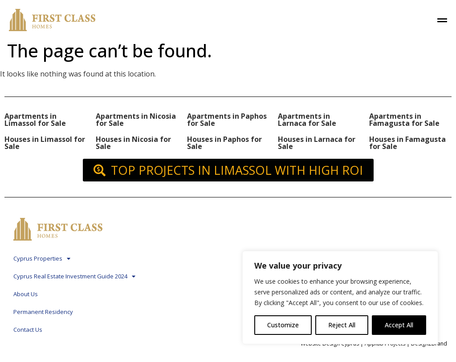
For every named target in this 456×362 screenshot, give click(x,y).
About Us (25, 294)
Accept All (399, 325)
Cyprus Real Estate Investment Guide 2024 (74, 276)
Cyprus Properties (41, 258)
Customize (283, 325)
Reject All (341, 325)
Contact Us (27, 330)
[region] (340, 297)
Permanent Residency (43, 312)
